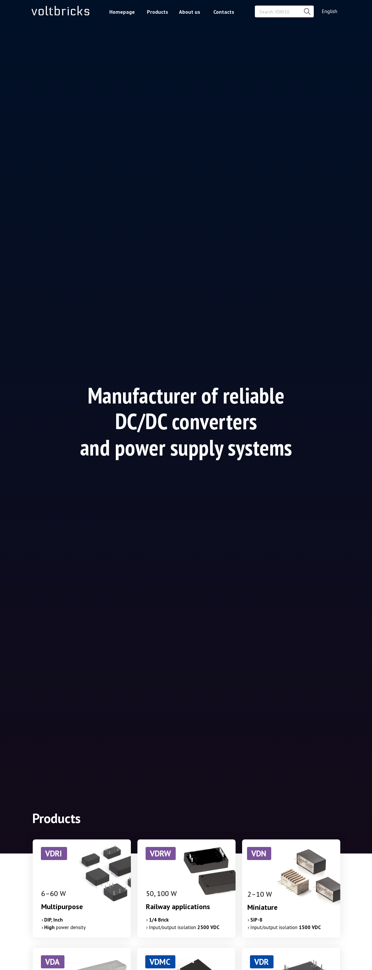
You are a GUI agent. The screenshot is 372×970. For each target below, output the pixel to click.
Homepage (122, 12)
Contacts (223, 12)
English (329, 11)
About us (189, 12)
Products (157, 12)
